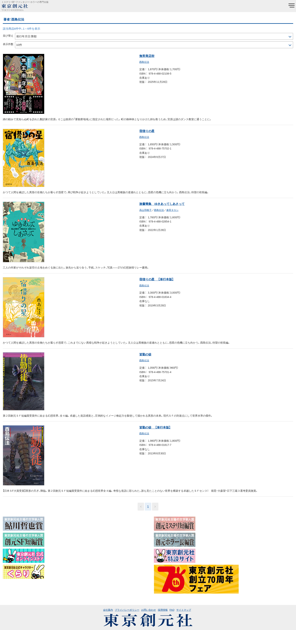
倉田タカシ (172, 210)
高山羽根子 (145, 210)
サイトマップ (183, 610)
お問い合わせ (148, 610)
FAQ (172, 610)
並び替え (8, 35)
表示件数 (8, 44)
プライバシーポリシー (127, 610)
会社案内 (108, 610)
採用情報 (163, 610)
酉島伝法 (144, 62)
